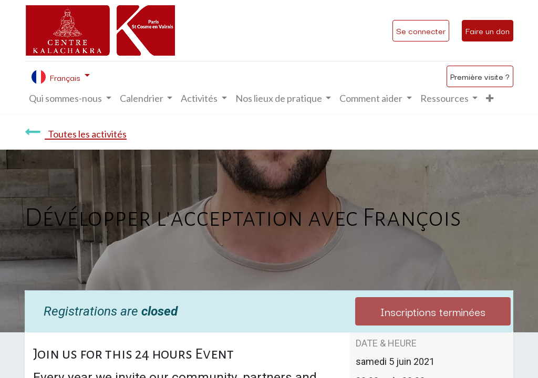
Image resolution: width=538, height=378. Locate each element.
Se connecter (421, 30)
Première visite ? (480, 76)
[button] (490, 98)
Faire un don (487, 30)
